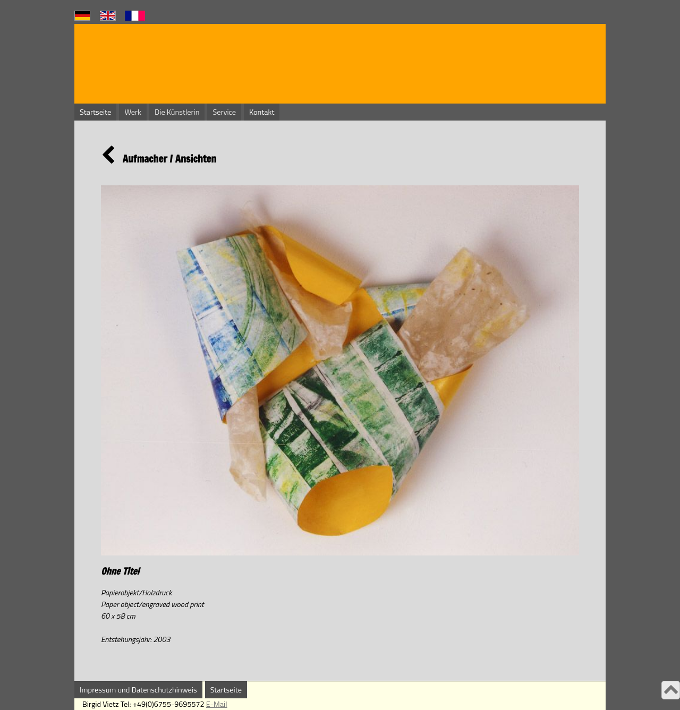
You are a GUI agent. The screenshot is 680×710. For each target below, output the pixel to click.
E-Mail (216, 704)
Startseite (95, 112)
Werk (132, 112)
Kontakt (261, 112)
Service (224, 112)
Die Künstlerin (177, 112)
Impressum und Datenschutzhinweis (138, 690)
